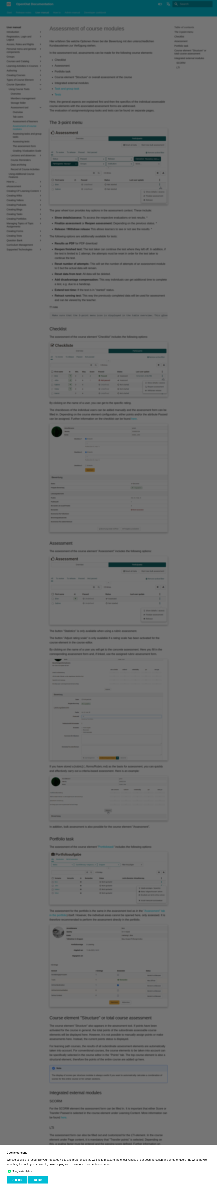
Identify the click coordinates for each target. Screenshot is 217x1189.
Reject (38, 1179)
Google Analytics (22, 1171)
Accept (17, 1179)
